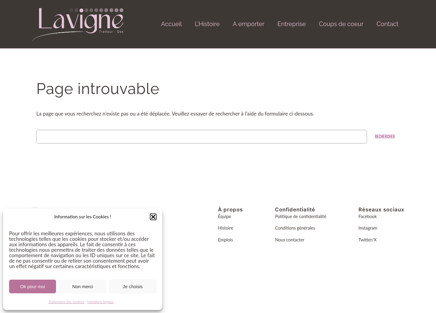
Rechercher (385, 137)
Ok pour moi (32, 286)
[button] (153, 217)
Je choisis (133, 286)
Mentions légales (101, 301)
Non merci (82, 286)
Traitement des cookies (66, 301)
